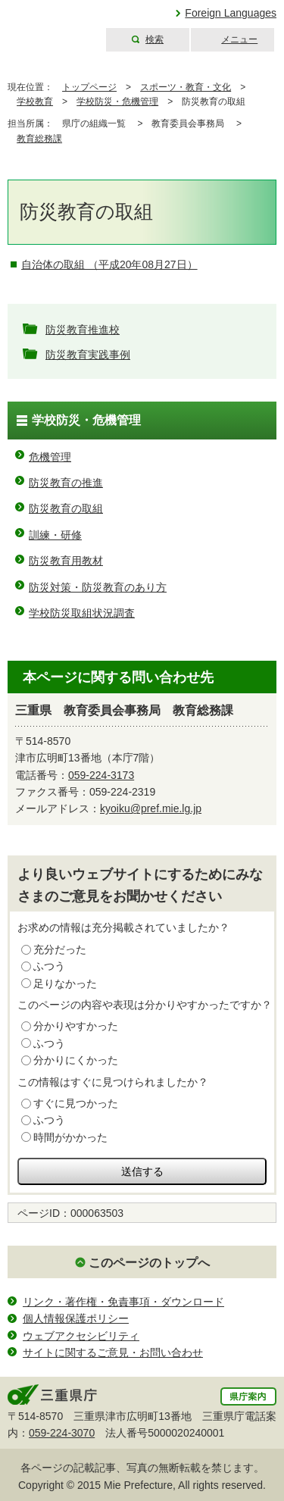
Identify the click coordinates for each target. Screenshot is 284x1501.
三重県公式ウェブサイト (51, 26)
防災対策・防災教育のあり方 (98, 587)
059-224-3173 (101, 775)
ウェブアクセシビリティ (81, 1336)
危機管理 (50, 457)
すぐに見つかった (75, 1103)
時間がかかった (70, 1137)
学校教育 (35, 101)
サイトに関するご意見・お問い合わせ (113, 1352)
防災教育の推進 (66, 483)
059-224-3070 (62, 1433)
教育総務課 (39, 138)
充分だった (59, 949)
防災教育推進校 (82, 330)
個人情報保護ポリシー (76, 1318)
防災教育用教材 (66, 561)
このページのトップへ (149, 1262)
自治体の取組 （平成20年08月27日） (109, 264)
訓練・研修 (55, 535)
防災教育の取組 (66, 508)
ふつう (49, 966)
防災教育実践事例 (87, 355)
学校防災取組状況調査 (82, 613)
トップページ (89, 87)
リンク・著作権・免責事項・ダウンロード (123, 1302)
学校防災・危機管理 (117, 101)
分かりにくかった (75, 1060)
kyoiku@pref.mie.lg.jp (150, 808)
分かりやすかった (75, 1026)
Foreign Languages (230, 13)
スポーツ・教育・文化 (185, 87)
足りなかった (65, 983)
